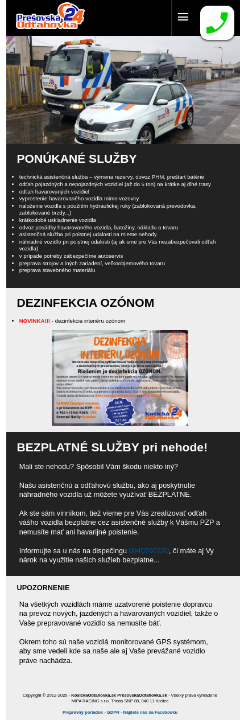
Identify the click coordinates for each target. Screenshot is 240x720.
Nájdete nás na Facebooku (150, 712)
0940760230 (149, 551)
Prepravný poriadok (83, 712)
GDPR (113, 712)
